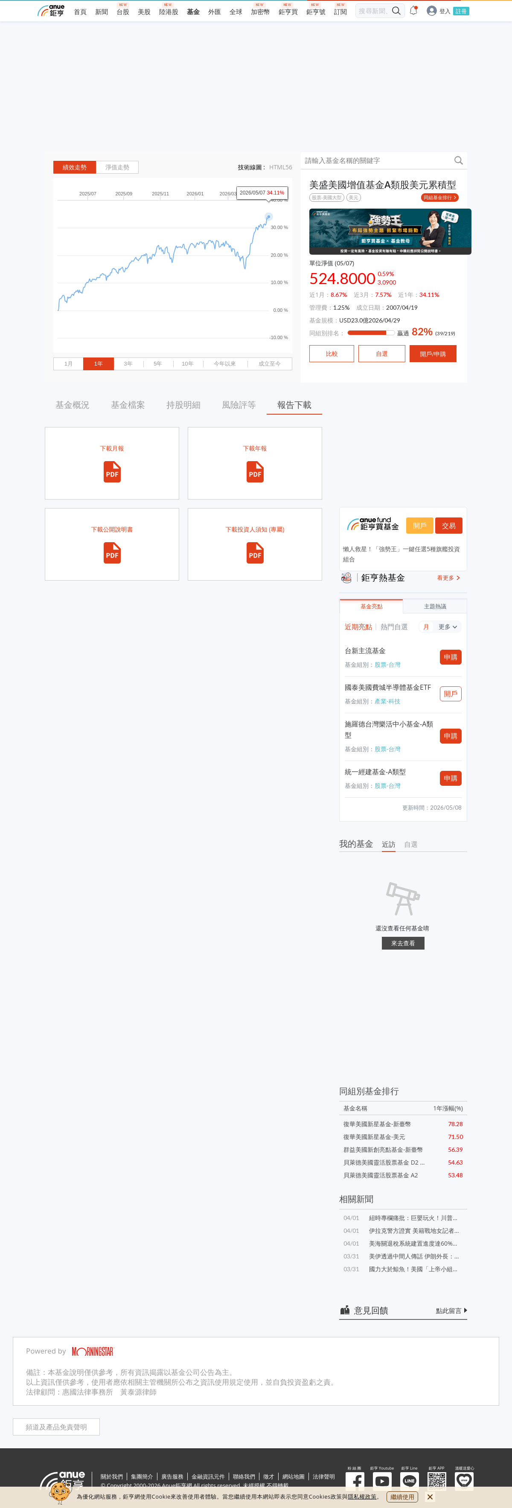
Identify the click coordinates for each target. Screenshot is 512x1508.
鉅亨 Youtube (382, 1481)
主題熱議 (435, 606)
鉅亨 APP (437, 1481)
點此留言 (449, 1310)
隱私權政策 (362, 1496)
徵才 (268, 1476)
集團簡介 (142, 1476)
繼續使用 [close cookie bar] (402, 1497)
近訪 (389, 844)
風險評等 (239, 404)
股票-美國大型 (327, 197)
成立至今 (270, 363)
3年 (128, 363)
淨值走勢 (117, 167)
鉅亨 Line (409, 1481)
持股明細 (183, 404)
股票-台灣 (388, 664)
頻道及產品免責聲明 (56, 1427)
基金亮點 (372, 606)
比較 (332, 353)
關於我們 (112, 1476)
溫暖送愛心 (464, 1481)
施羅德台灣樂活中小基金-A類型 (389, 729)
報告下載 (294, 404)
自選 (411, 844)
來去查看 (403, 943)
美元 (353, 197)
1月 (68, 363)
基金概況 (72, 404)
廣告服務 (172, 1476)
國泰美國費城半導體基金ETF (388, 687)
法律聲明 (324, 1476)
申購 (451, 657)
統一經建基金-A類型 (375, 771)
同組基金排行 (438, 197)
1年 (98, 363)
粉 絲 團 (355, 1481)
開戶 (420, 525)
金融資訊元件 (208, 1476)
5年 (158, 363)
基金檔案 (128, 404)
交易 (449, 525)
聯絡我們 (244, 1476)
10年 (188, 363)
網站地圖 (293, 1476)
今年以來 (225, 363)
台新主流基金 (365, 650)
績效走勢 (75, 167)
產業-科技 (388, 701)
